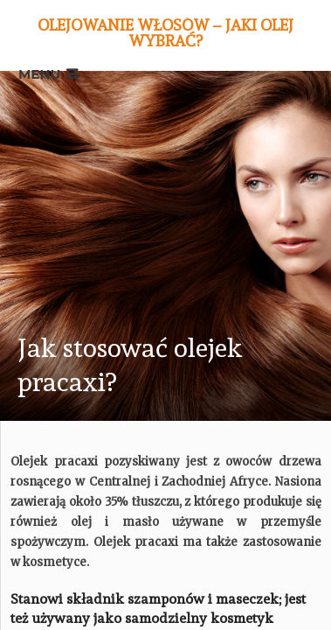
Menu (39, 74)
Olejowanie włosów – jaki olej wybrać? (165, 33)
